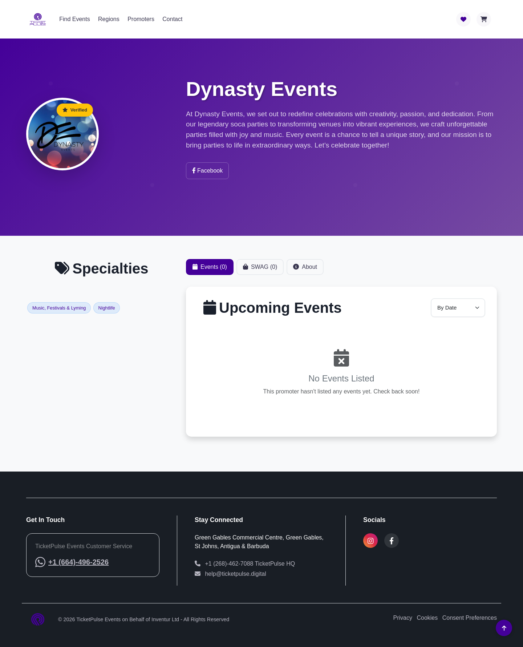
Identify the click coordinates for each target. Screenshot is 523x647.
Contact (172, 19)
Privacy (402, 618)
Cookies (427, 618)
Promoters (140, 19)
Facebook (207, 170)
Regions (108, 19)
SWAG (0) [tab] (260, 269)
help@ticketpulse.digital (230, 574)
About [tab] (305, 269)
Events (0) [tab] (209, 269)
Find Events (74, 19)
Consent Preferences (469, 618)
